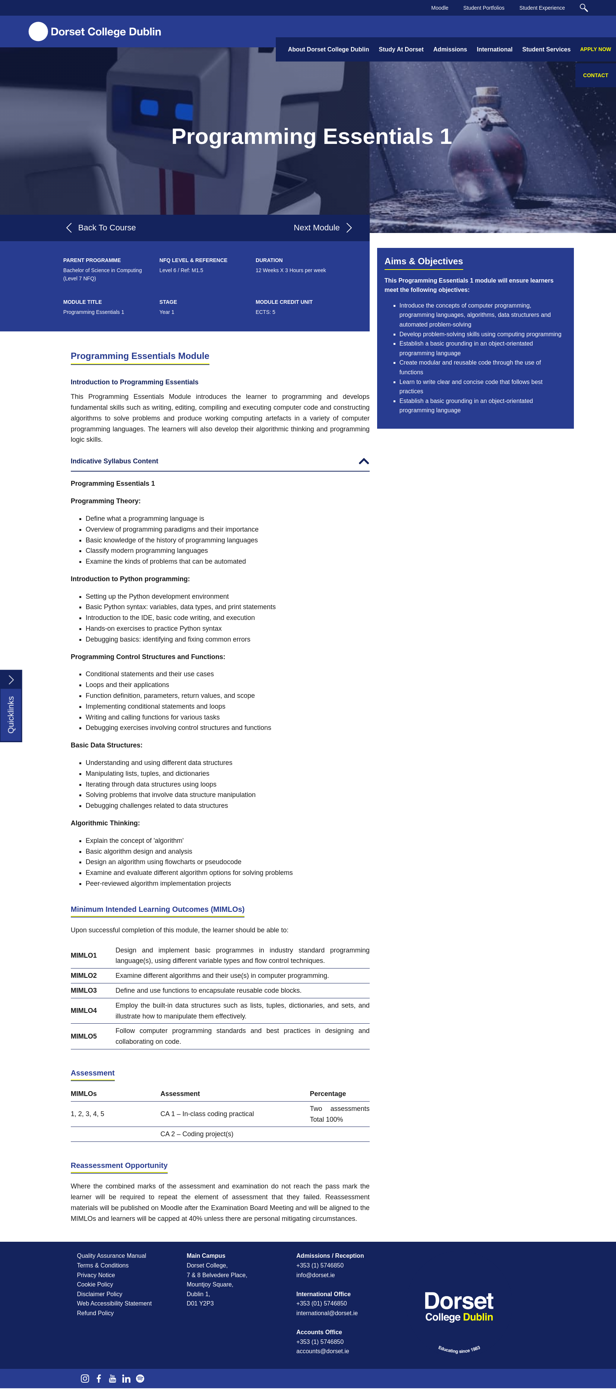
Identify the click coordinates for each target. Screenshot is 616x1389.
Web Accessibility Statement (114, 1303)
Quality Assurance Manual (111, 1256)
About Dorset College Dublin (328, 49)
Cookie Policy (95, 1284)
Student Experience (542, 8)
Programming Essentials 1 (311, 136)
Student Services (546, 49)
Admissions (450, 49)
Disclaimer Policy (100, 1294)
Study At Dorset (401, 49)
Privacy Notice (96, 1275)
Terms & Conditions (103, 1265)
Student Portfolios (484, 8)
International (494, 49)
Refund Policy (95, 1313)
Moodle (439, 8)
